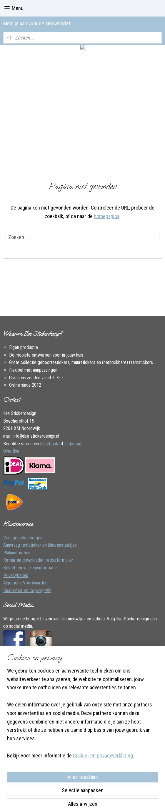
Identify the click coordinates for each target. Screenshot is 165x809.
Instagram (73, 443)
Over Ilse (11, 451)
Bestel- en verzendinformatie (30, 568)
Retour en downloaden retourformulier (38, 560)
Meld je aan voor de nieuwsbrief (37, 23)
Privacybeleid (15, 575)
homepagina (106, 216)
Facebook (49, 443)
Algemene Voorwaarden (25, 583)
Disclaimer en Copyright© (27, 590)
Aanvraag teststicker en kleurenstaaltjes (40, 545)
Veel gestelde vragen (22, 538)
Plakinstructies (16, 553)
